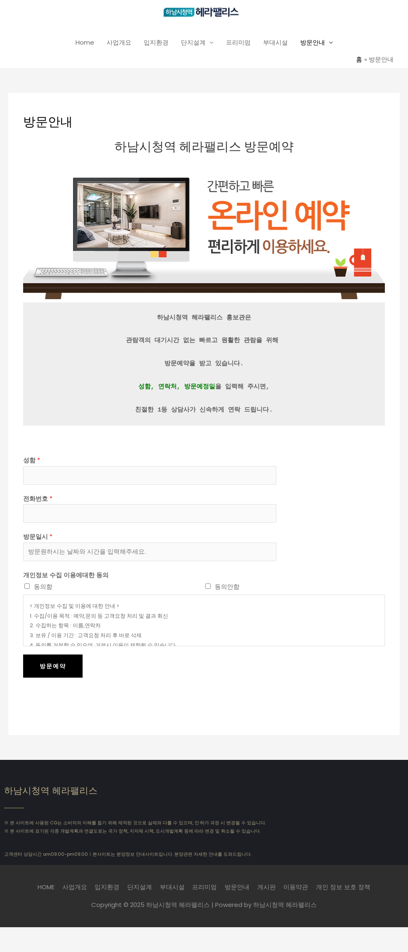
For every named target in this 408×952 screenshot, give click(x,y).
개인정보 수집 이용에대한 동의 (66, 579)
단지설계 (193, 43)
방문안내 (312, 43)
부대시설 (275, 43)
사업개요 (119, 43)
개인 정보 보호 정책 (344, 891)
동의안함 (227, 590)
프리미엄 (238, 43)
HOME (45, 891)
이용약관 (296, 891)
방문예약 (53, 670)
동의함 (43, 590)
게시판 (267, 891)
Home (85, 43)
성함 (31, 461)
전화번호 (37, 500)
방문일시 (37, 539)
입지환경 (156, 43)
